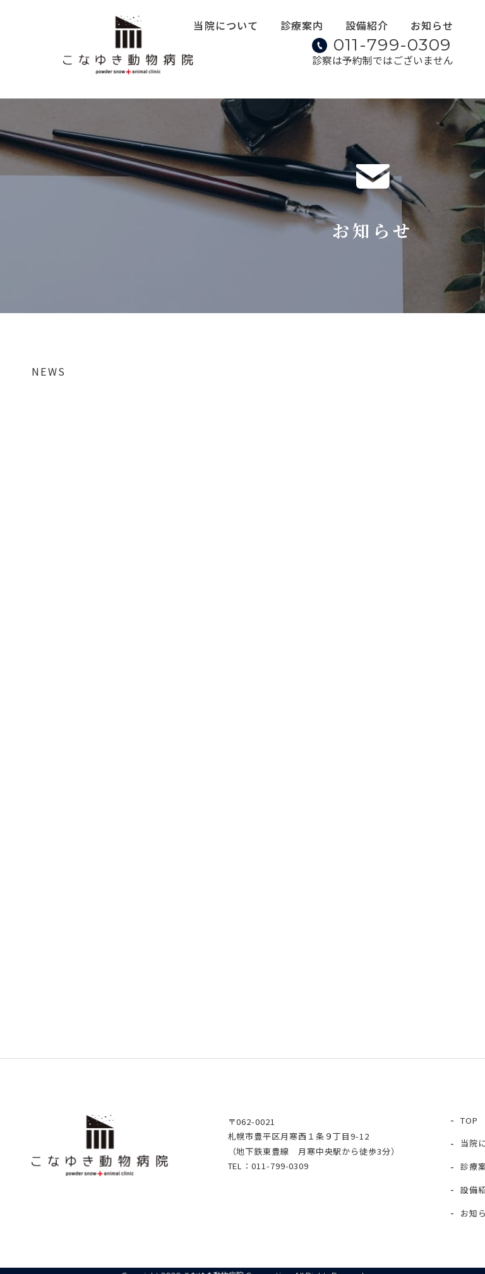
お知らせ (431, 27)
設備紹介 (368, 27)
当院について (232, 27)
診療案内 (305, 27)
